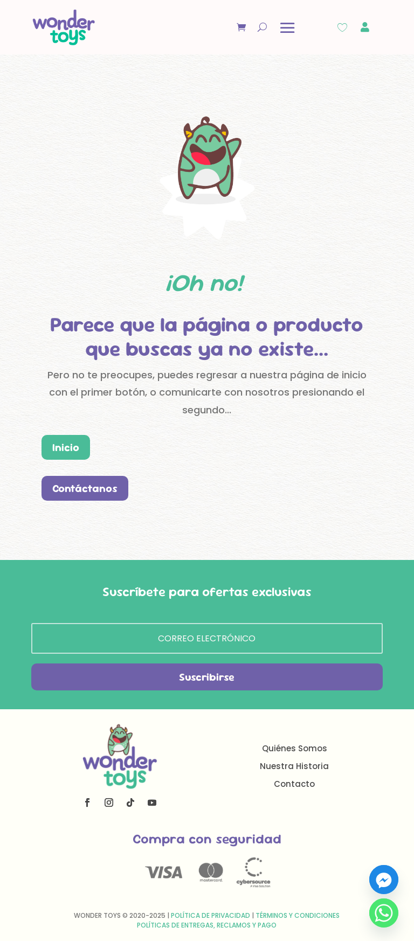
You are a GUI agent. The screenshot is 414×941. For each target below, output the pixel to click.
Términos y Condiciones (298, 915)
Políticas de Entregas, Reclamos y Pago (207, 925)
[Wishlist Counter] (342, 27)
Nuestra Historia (294, 766)
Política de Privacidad (210, 915)
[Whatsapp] (383, 913)
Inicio (65, 447)
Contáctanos (85, 488)
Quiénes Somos (294, 748)
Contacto (294, 784)
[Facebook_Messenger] (383, 879)
